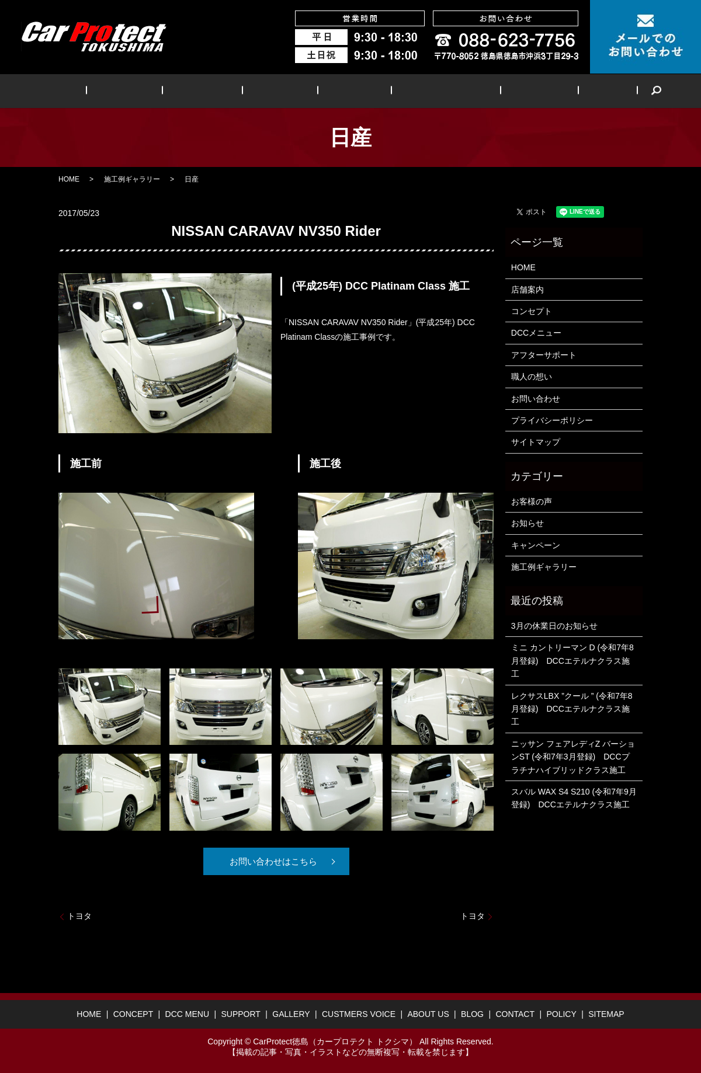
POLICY (561, 1014)
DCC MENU (220, 91)
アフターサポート (544, 355)
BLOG (562, 91)
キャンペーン (535, 545)
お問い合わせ (535, 398)
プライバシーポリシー (552, 420)
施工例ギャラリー (132, 179)
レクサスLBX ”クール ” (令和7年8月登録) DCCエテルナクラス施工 (572, 709)
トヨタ (79, 916)
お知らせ (527, 523)
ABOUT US (507, 91)
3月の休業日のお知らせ (554, 625)
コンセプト (531, 311)
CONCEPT (155, 91)
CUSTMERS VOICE (426, 91)
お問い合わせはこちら (271, 861)
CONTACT (515, 1014)
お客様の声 (531, 501)
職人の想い (531, 376)
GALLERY (346, 91)
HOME (101, 91)
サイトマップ (535, 442)
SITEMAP (606, 1014)
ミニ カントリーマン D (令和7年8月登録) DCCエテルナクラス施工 (572, 660)
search (604, 91)
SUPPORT (284, 91)
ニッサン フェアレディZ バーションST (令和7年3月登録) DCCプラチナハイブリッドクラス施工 (573, 757)
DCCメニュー (536, 332)
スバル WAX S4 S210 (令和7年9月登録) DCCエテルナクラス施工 (574, 798)
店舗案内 (527, 289)
